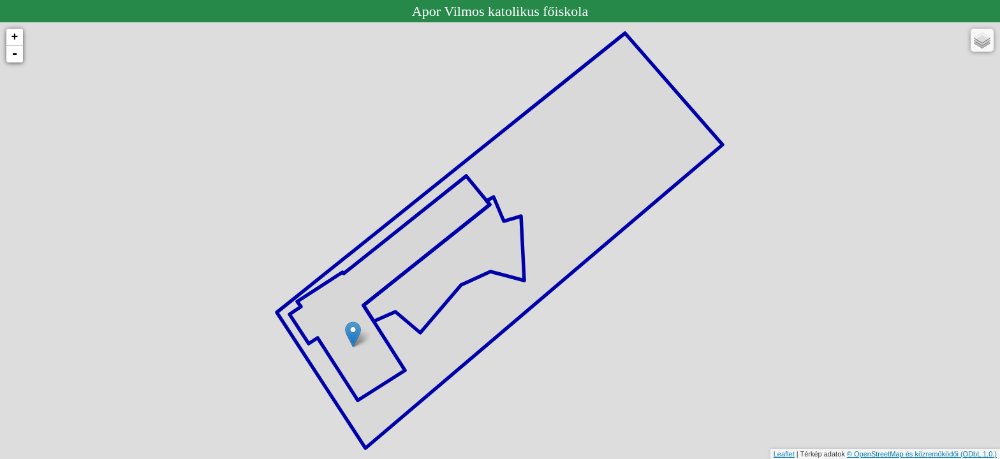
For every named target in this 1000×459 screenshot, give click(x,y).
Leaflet (784, 454)
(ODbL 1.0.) (978, 454)
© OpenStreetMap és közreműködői (903, 454)
